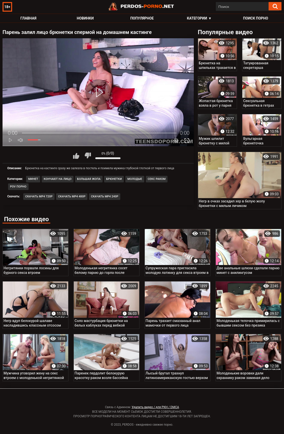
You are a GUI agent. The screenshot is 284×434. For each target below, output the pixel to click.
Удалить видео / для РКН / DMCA (155, 407)
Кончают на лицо (58, 179)
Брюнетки (114, 179)
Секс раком (157, 179)
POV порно (18, 186)
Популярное (142, 18)
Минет (33, 179)
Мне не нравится (88, 155)
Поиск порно (255, 18)
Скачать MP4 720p (39, 196)
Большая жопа (89, 179)
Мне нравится (76, 155)
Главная (28, 18)
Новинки (85, 18)
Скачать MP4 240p (104, 196)
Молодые (134, 179)
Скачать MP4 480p (71, 196)
